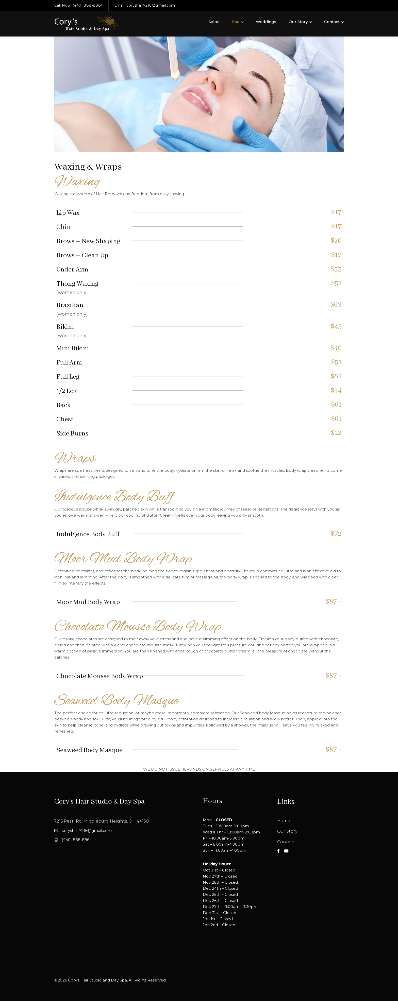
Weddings (266, 21)
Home (283, 820)
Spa (235, 21)
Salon (214, 21)
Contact (332, 21)
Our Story (298, 21)
